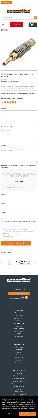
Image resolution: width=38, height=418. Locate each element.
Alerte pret (19, 326)
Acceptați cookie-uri (27, 414)
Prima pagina (19, 347)
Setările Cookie (19, 336)
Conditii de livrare (19, 376)
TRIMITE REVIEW (16, 243)
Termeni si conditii (19, 386)
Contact (19, 360)
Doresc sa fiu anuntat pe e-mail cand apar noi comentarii (20, 221)
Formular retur (19, 331)
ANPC (19, 389)
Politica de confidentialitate (19, 384)
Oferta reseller (19, 392)
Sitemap (19, 352)
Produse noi (19, 358)
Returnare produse (19, 381)
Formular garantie (19, 329)
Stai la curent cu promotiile (19, 293)
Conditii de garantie (19, 379)
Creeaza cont (19, 315)
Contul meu (19, 321)
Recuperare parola (19, 318)
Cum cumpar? (19, 373)
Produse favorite (19, 323)
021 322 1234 (6, 2)
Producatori (19, 363)
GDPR (19, 334)
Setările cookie (13, 414)
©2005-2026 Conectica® (19, 394)
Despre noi (19, 350)
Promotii (17, 24)
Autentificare (19, 313)
